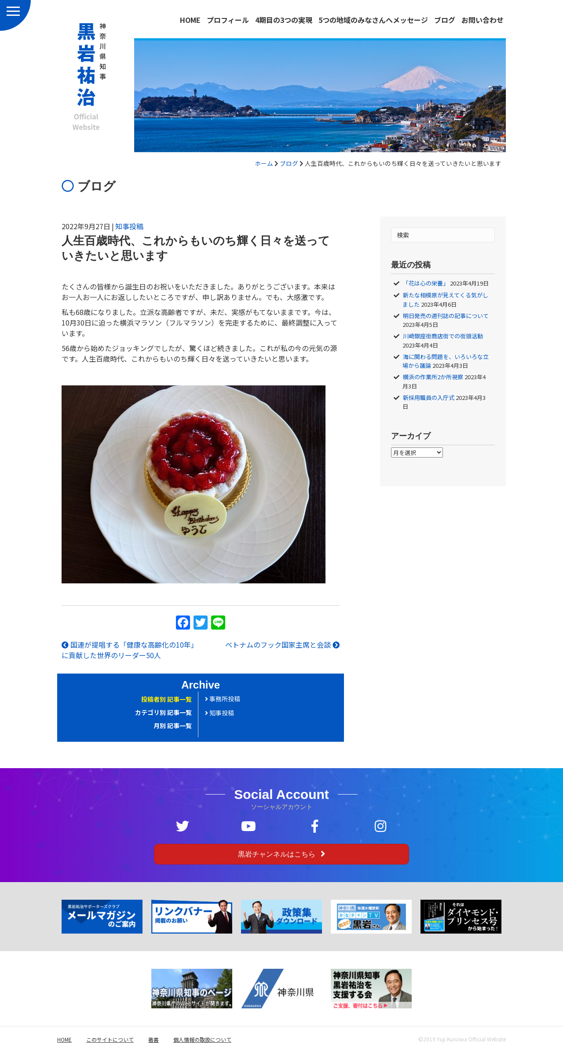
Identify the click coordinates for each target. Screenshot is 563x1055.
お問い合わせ (482, 20)
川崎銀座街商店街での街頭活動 (443, 336)
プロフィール (228, 20)
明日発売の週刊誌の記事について (446, 315)
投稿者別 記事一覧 (166, 699)
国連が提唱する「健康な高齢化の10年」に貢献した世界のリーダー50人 (130, 649)
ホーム (264, 163)
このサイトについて (110, 1039)
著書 (153, 1039)
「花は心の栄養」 (426, 283)
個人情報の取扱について (202, 1039)
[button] (281, 854)
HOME (190, 20)
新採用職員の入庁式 (428, 397)
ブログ (444, 20)
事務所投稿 (222, 698)
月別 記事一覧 (173, 725)
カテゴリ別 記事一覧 (163, 712)
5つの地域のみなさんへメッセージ (373, 20)
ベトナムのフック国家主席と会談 (282, 644)
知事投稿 (129, 226)
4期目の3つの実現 (283, 20)
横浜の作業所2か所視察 (433, 377)
